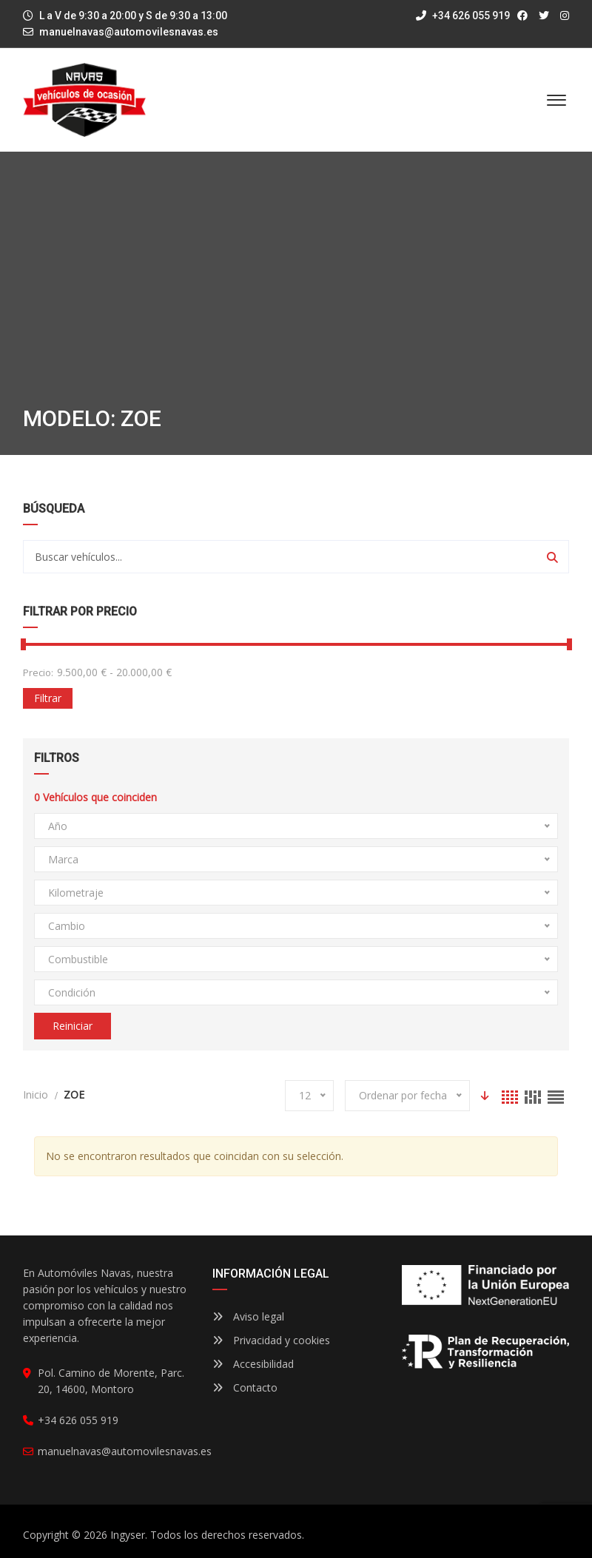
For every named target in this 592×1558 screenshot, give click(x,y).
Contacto (245, 1387)
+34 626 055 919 (463, 15)
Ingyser (127, 1535)
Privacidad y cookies (271, 1340)
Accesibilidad (253, 1364)
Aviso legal (248, 1316)
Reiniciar (72, 1026)
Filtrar (47, 698)
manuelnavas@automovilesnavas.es (128, 32)
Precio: (38, 672)
